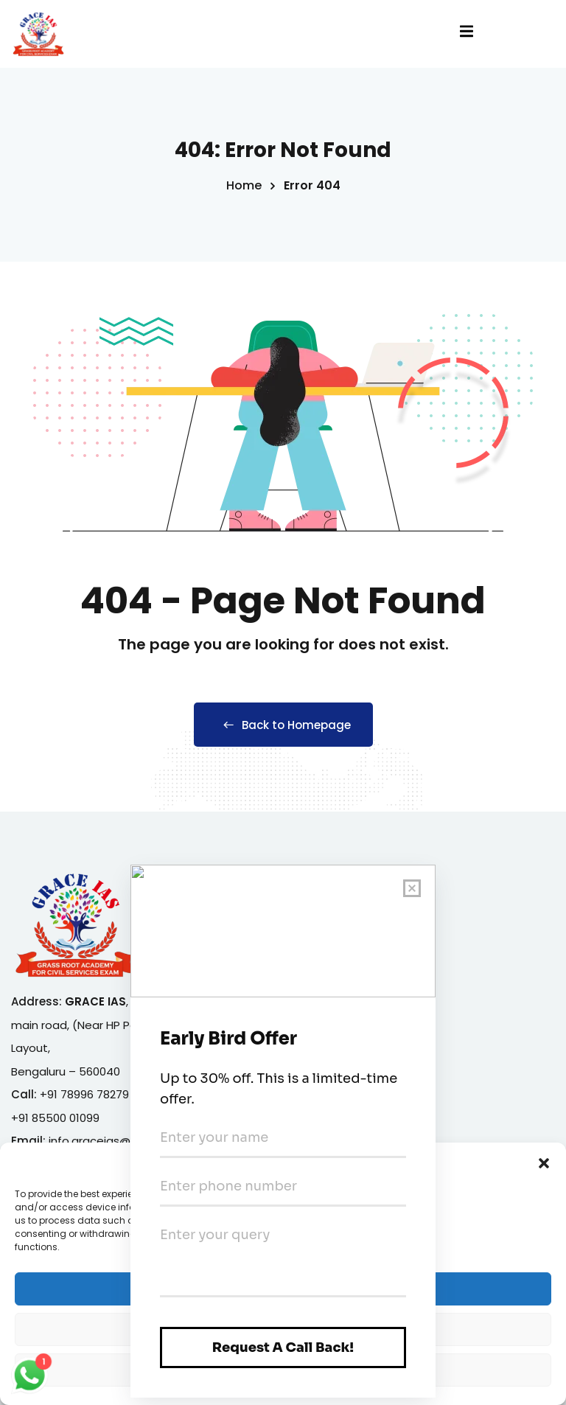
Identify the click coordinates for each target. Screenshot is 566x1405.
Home (244, 185)
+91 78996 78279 (84, 1094)
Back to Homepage (283, 725)
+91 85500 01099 (55, 1118)
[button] (544, 1175)
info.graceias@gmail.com (118, 1140)
